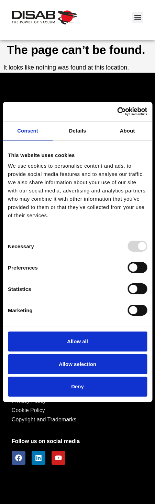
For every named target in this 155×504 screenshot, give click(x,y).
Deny (77, 386)
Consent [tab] (27, 131)
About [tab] (127, 131)
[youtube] (58, 458)
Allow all (77, 341)
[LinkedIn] (38, 458)
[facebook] (18, 458)
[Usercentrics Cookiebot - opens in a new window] (117, 111)
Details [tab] (77, 131)
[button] (137, 17)
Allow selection (77, 364)
